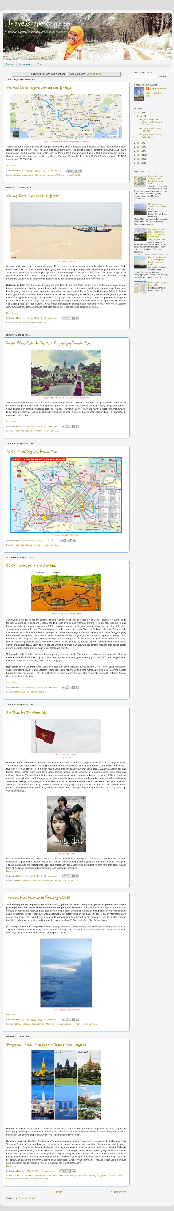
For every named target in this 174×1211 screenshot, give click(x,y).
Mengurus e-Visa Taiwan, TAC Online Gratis (152, 135)
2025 (139, 112)
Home (10, 64)
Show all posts (94, 74)
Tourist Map (18, 431)
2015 (139, 155)
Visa (39, 64)
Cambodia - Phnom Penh (35, 175)
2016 (139, 151)
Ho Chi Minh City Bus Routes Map (31, 451)
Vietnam (51, 175)
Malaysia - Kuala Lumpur (34, 880)
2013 (139, 163)
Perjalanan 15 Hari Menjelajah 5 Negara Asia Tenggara (46, 1044)
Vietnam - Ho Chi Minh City (68, 175)
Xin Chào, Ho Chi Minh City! (26, 712)
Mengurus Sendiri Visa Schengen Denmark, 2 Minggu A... (150, 121)
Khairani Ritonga (157, 88)
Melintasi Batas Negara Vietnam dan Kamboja (38, 87)
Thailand (111, 1175)
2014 (139, 159)
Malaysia (17, 880)
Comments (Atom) (26, 1198)
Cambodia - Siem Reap (58, 1175)
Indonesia (25, 64)
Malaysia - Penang (54, 1024)
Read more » (12, 165)
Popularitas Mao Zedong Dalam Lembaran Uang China (155, 180)
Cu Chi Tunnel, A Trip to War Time (31, 565)
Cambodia (18, 175)
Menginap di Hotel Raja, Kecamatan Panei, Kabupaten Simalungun (156, 233)
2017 (139, 147)
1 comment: (50, 540)
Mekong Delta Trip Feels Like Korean (32, 195)
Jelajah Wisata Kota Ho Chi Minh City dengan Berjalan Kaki (48, 343)
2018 (139, 143)
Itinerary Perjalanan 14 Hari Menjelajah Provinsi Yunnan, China (157, 261)
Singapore (101, 1175)
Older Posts (118, 1191)
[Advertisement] (151, 315)
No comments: (55, 170)
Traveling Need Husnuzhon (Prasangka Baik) (38, 897)
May (142, 116)
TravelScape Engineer (40, 22)
